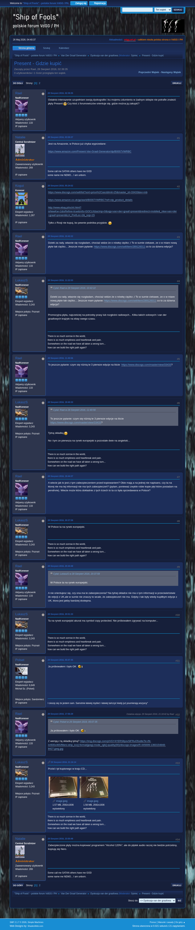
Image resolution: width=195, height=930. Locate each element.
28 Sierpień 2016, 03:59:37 (60, 137)
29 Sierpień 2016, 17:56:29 (60, 714)
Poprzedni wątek (149, 72)
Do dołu (18, 83)
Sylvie (134, 55)
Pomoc (153, 922)
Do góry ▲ (180, 922)
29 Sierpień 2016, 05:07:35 (60, 660)
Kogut (19, 186)
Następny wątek (171, 72)
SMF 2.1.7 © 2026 (18, 922)
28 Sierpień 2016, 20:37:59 (60, 520)
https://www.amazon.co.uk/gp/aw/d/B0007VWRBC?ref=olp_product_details (90, 199)
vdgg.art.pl (130, 39)
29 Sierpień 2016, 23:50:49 (60, 838)
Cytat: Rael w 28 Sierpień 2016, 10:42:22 (74, 288)
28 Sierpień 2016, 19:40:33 (60, 402)
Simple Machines (35, 922)
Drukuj (177, 83)
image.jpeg (60, 801)
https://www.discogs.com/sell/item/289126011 (119, 246)
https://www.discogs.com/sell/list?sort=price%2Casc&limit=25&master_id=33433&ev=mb (97, 192)
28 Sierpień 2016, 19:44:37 (60, 476)
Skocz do (132, 900)
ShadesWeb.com (35, 926)
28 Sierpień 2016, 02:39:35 (60, 93)
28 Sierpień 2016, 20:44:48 (60, 566)
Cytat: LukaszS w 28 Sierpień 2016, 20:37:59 (76, 573)
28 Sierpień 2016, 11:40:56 (60, 358)
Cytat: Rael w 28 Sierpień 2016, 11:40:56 (74, 410)
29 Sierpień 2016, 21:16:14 (63, 762)
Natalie (20, 137)
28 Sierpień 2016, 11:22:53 (60, 280)
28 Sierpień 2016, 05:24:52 (60, 185)
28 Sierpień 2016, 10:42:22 (60, 236)
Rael (18, 93)
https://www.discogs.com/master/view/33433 (146, 364)
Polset (19, 660)
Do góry (18, 885)
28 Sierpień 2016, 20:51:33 (60, 614)
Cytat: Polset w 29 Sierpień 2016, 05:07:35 (75, 722)
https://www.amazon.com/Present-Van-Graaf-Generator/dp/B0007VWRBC (89, 151)
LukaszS (21, 280)
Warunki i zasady (166, 922)
